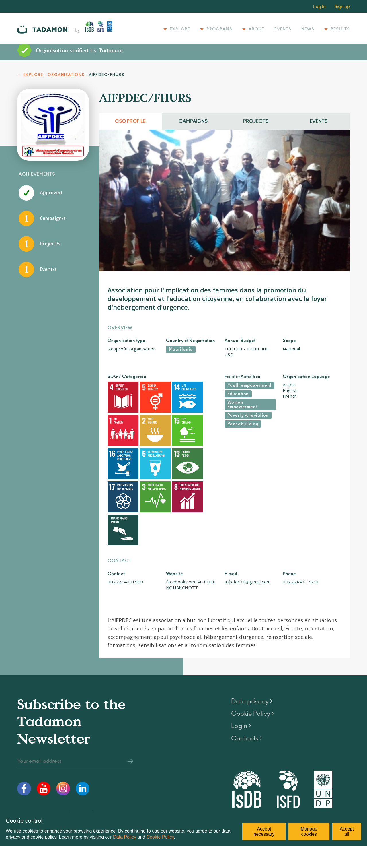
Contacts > (246, 681)
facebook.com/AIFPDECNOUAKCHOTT (191, 527)
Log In (319, 6)
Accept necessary (263, 831)
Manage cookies (309, 831)
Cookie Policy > (252, 656)
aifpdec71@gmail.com (248, 525)
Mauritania (181, 349)
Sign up (342, 6)
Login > (241, 669)
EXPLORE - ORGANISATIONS (54, 75)
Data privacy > (251, 644)
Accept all (347, 831)
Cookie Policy (160, 837)
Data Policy (124, 837)
